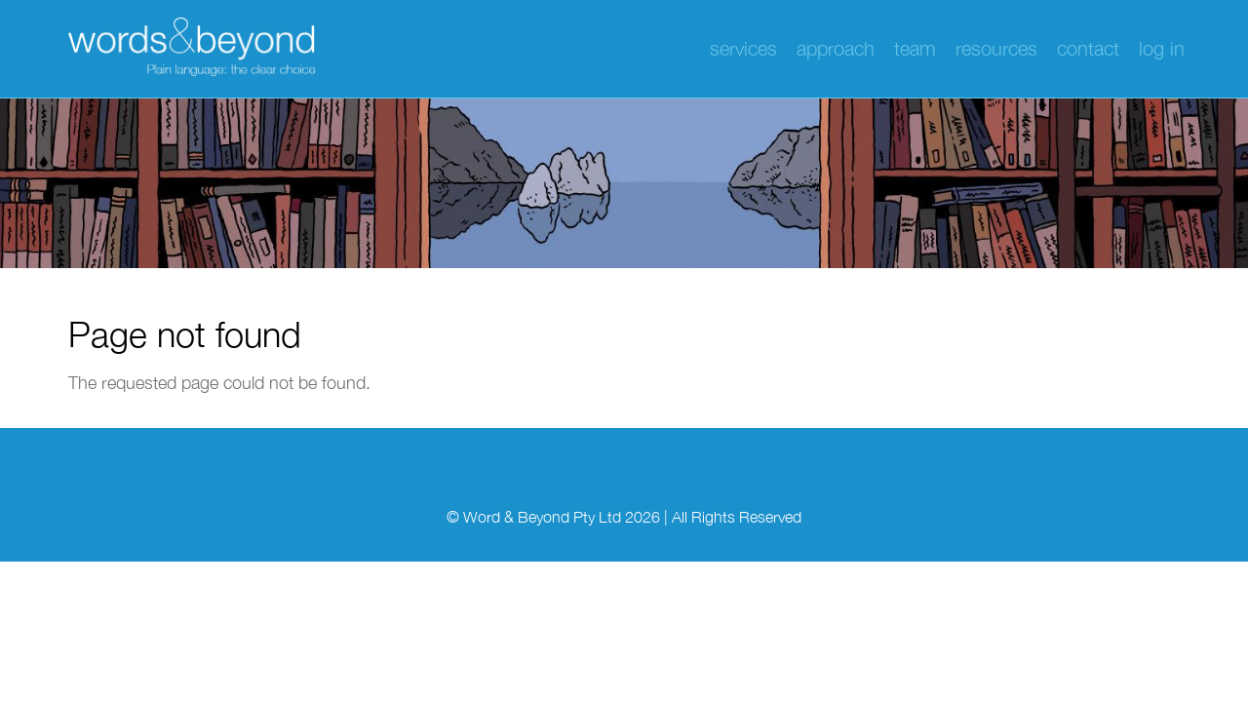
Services (743, 48)
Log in (1162, 48)
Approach (836, 48)
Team (915, 48)
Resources (996, 48)
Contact (1088, 48)
